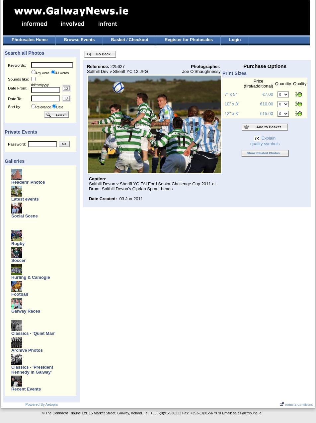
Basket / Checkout (129, 39)
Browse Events (79, 39)
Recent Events (26, 389)
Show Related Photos (263, 153)
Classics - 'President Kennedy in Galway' (32, 370)
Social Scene (24, 215)
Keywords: (17, 65)
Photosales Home (30, 39)
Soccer (18, 260)
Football (19, 294)
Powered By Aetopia (41, 404)
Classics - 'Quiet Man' (33, 333)
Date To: (15, 98)
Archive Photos (27, 350)
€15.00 (266, 113)
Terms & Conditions (296, 404)
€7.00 (267, 94)
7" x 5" (231, 94)
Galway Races (25, 311)
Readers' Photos (28, 182)
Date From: (17, 88)
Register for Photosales (189, 39)
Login (235, 39)
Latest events (25, 199)
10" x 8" (232, 103)
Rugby (18, 243)
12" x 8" (232, 113)
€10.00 (266, 103)
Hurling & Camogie (30, 277)
